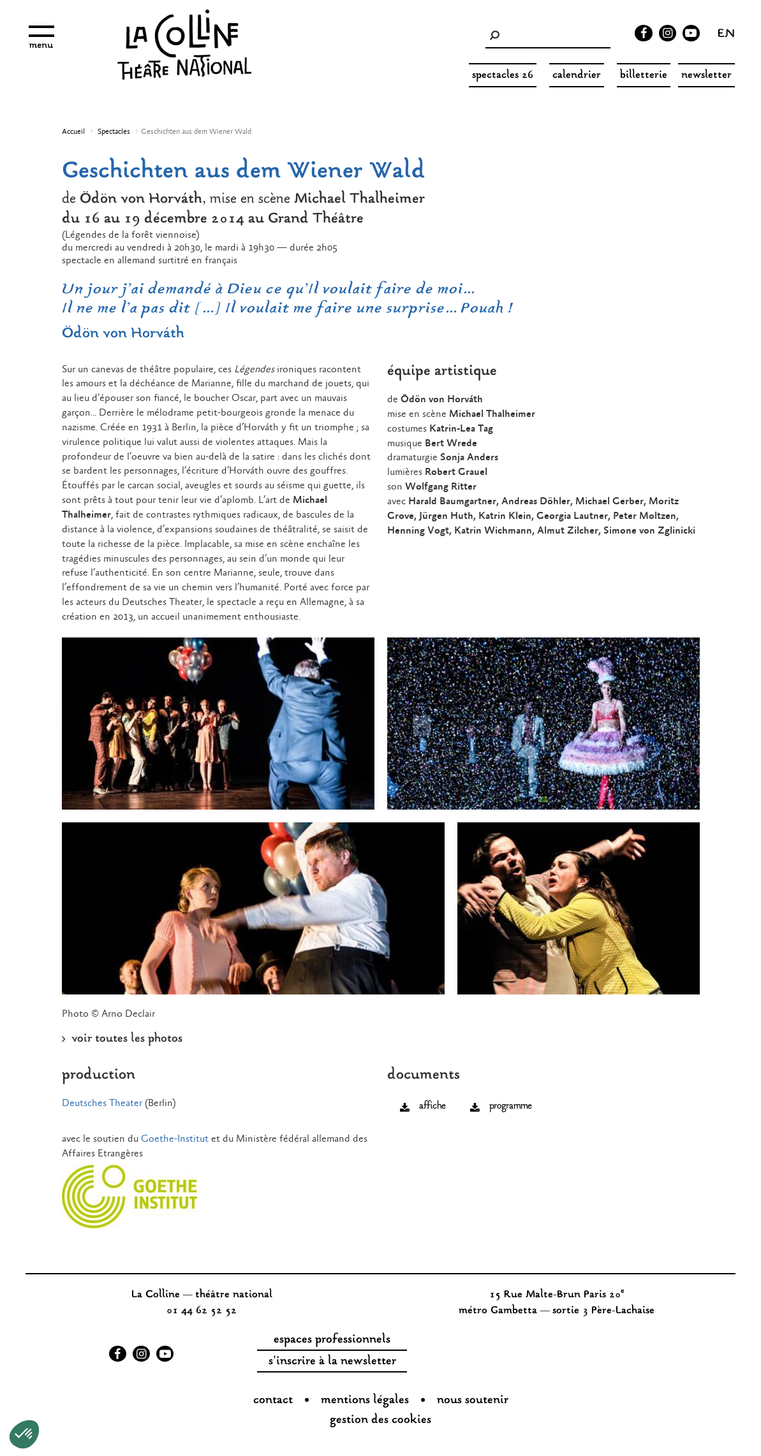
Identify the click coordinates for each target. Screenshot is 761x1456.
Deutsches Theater (102, 1103)
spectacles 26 (502, 75)
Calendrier (576, 75)
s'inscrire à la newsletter (332, 1361)
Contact (273, 1400)
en (726, 35)
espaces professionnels (332, 1340)
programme (510, 1106)
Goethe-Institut (175, 1139)
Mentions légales (365, 1400)
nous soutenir (472, 1400)
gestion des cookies (380, 1420)
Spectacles (114, 131)
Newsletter (706, 75)
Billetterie (643, 75)
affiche (432, 1106)
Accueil (73, 131)
